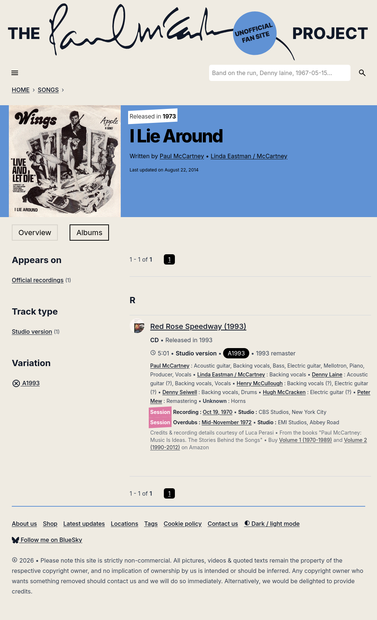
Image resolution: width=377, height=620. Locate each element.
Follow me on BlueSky (47, 539)
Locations (124, 523)
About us (24, 523)
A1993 (26, 383)
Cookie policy (182, 523)
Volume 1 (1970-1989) (305, 440)
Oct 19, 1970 (218, 412)
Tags (151, 523)
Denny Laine (327, 374)
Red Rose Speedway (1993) (198, 326)
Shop (50, 523)
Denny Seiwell (179, 392)
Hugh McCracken (284, 392)
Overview (34, 232)
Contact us (223, 523)
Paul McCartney (182, 156)
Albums (89, 232)
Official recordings (38, 280)
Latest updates (84, 523)
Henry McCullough (260, 383)
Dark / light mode (272, 523)
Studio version (32, 331)
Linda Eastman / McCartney (249, 156)
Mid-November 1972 (227, 422)
